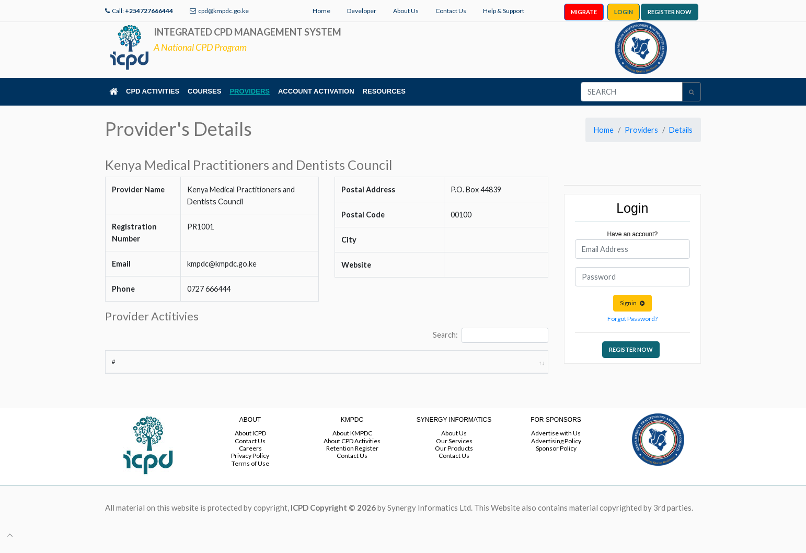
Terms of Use (250, 472)
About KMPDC (352, 442)
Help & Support (503, 11)
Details (681, 129)
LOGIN (623, 11)
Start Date (410, 366)
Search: (490, 335)
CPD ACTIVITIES (152, 91)
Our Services (454, 450)
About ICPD (250, 442)
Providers (641, 129)
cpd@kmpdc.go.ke (223, 11)
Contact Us (450, 11)
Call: (142, 11)
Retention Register (352, 458)
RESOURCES (384, 91)
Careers (250, 458)
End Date (462, 370)
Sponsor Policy (556, 458)
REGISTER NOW (670, 11)
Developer (361, 11)
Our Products (454, 458)
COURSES (204, 91)
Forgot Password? (632, 318)
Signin (632, 302)
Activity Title (164, 370)
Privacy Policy (250, 465)
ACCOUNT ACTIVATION (316, 91)
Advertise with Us (556, 442)
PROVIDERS (249, 91)
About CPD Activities (352, 450)
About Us (406, 11)
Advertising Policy (556, 450)
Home (321, 11)
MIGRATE (584, 11)
